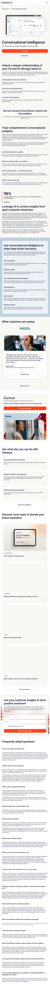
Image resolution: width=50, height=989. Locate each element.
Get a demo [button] (24, 55)
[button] (25, 731)
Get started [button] (25, 51)
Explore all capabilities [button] (24, 505)
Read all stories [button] (24, 386)
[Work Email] (25, 717)
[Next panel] (45, 356)
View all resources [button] (24, 689)
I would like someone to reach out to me (15, 726)
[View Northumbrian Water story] (25, 329)
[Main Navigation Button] (47, 2)
